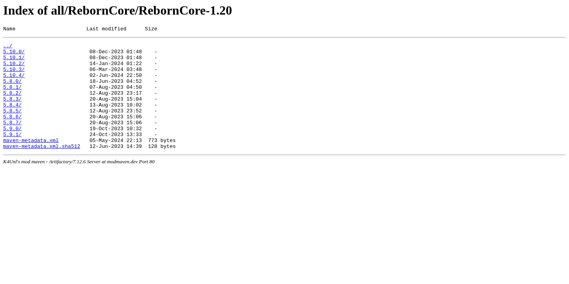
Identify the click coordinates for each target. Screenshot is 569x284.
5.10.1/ (14, 61)
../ (7, 47)
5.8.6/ (12, 132)
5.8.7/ (12, 140)
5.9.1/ (12, 154)
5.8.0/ (12, 90)
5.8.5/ (12, 125)
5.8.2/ (12, 104)
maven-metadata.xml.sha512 (41, 168)
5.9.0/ (12, 147)
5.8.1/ (12, 97)
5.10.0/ (14, 54)
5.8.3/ (12, 111)
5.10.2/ (14, 69)
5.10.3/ (14, 76)
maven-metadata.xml (30, 161)
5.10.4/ (14, 83)
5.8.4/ (12, 118)
